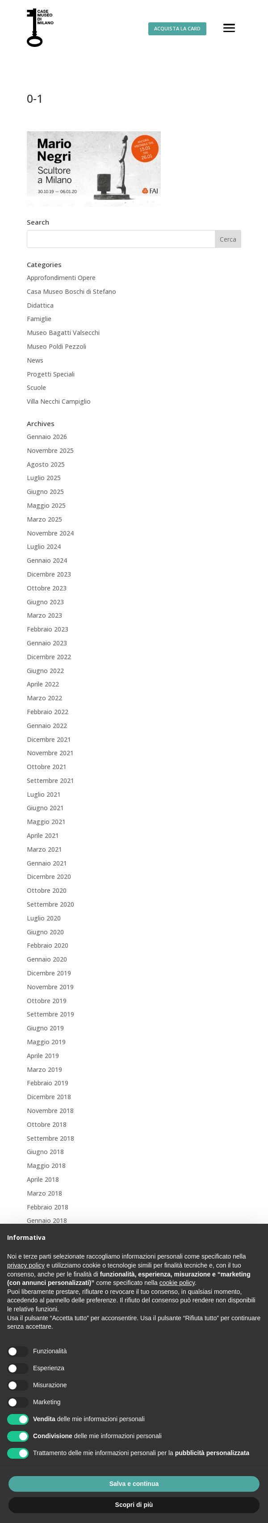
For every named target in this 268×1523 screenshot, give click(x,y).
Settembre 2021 (50, 780)
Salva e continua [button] (134, 1483)
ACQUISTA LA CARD (177, 28)
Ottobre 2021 (47, 766)
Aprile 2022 (43, 684)
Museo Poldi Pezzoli (56, 346)
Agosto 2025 (46, 464)
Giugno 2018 (45, 1151)
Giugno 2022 (45, 670)
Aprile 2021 (43, 835)
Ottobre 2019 (47, 1000)
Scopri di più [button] (134, 1504)
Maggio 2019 (46, 1042)
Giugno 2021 (45, 807)
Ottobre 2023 (47, 588)
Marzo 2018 (44, 1193)
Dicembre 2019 (49, 973)
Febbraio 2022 (47, 711)
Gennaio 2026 (47, 436)
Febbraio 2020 (47, 945)
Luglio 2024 (44, 546)
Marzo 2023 (44, 615)
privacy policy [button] (26, 1265)
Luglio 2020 (44, 918)
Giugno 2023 (45, 602)
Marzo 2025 (44, 519)
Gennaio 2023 (47, 643)
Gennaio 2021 (47, 863)
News (35, 360)
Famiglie (39, 318)
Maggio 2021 (46, 821)
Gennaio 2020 (47, 959)
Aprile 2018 (43, 1179)
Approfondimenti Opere (61, 277)
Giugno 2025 (45, 491)
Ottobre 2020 (47, 890)
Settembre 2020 (50, 904)
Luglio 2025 (44, 477)
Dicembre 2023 (49, 574)
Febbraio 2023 (47, 629)
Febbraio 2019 (47, 1083)
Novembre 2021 (50, 753)
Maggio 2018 (46, 1165)
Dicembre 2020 (49, 876)
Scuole (36, 387)
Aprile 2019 (43, 1055)
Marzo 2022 (44, 698)
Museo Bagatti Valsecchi (63, 332)
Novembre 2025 (50, 450)
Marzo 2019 (44, 1069)
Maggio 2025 (46, 505)
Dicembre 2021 (49, 739)
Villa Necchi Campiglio (59, 401)
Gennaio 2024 (47, 560)
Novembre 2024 (50, 533)
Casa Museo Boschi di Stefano (71, 291)
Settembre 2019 (50, 1014)
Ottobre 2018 (47, 1124)
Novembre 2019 (50, 987)
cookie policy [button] (177, 1282)
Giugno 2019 (45, 1028)
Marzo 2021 (44, 849)
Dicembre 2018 (49, 1096)
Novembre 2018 (50, 1110)
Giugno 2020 (45, 932)
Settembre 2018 (50, 1138)
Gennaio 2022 (47, 725)
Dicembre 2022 (49, 657)
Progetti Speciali (51, 374)
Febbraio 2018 (47, 1207)
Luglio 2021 (44, 794)
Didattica (40, 305)
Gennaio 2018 (47, 1220)
